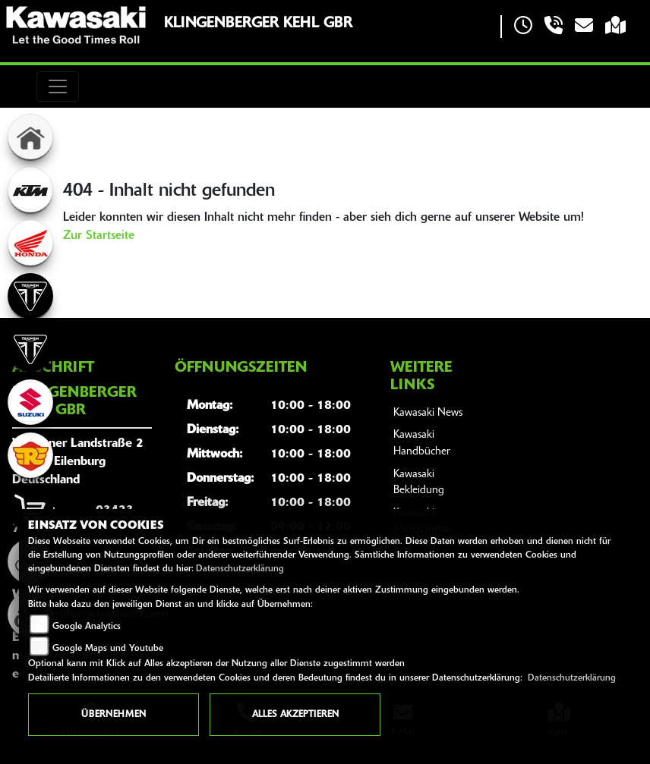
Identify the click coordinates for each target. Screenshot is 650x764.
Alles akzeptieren (295, 714)
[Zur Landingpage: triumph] (30, 296)
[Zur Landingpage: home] (30, 136)
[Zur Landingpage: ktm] (30, 189)
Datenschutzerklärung (240, 569)
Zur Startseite (98, 236)
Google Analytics (86, 626)
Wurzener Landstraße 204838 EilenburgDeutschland (78, 462)
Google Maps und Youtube (107, 648)
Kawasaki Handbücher (421, 443)
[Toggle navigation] (57, 86)
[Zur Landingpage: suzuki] (30, 402)
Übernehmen (113, 714)
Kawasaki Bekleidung (418, 483)
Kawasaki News (427, 413)
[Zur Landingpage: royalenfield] (30, 455)
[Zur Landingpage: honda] (30, 243)
